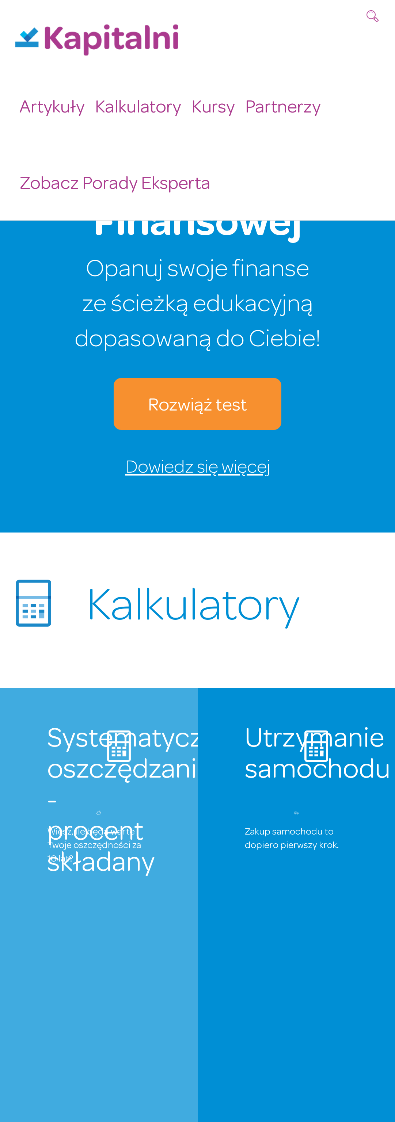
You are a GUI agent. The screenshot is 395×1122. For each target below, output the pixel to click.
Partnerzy (272, 105)
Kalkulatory (133, 105)
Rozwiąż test (197, 406)
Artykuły (50, 105)
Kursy (205, 105)
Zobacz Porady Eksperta (111, 178)
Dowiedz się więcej (197, 468)
